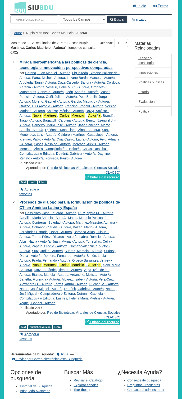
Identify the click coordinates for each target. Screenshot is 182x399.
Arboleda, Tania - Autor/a (37, 82)
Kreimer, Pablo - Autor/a (37, 139)
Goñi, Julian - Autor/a (61, 97)
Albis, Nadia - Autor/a (35, 241)
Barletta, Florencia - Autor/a (39, 279)
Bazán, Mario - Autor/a (89, 227)
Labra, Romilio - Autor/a (96, 237)
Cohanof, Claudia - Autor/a (51, 227)
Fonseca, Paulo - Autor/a (64, 158)
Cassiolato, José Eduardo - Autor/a (50, 213)
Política (143, 111)
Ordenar (106, 43)
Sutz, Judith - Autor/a (47, 251)
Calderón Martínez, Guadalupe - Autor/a (87, 134)
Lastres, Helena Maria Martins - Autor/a (85, 298)
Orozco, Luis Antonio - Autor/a (41, 106)
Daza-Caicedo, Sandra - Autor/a (81, 82)
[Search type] (82, 19)
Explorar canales (86, 385)
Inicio (139, 6)
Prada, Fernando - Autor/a (51, 260)
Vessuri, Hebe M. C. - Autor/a (67, 87)
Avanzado (139, 19)
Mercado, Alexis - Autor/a (91, 144)
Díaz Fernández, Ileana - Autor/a (58, 270)
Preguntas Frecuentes (143, 385)
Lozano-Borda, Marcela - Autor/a (91, 78)
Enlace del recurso (102, 177)
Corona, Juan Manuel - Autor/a (47, 73)
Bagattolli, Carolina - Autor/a (63, 120)
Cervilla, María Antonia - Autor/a (42, 218)
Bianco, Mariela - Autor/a (50, 275)
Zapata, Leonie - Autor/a (50, 246)
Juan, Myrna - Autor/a (68, 241)
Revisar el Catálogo (88, 380)
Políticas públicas (151, 82)
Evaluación (146, 102)
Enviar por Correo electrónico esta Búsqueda (47, 359)
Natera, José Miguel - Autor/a (40, 289)
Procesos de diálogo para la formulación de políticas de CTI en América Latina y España (69, 205)
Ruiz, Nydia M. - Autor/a (95, 213)
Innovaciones (148, 72)
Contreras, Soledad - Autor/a (53, 222)
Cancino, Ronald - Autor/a (84, 106)
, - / (66, 115)
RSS (62, 354)
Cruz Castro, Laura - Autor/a (77, 139)
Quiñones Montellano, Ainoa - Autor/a (72, 130)
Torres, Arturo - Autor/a (70, 284)
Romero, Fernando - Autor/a (64, 256)
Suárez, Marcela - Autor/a (83, 251)
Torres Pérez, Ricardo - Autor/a (54, 237)
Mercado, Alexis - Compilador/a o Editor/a (50, 149)
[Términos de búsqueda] (34, 19)
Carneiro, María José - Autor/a (54, 125)
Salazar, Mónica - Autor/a (65, 111)
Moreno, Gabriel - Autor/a (50, 101)
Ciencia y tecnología (146, 60)
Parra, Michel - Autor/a (48, 78)
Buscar (117, 19)
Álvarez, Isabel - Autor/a (79, 279)
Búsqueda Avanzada (35, 391)
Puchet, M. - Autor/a (104, 284)
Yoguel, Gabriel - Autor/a (37, 303)
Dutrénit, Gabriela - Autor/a (76, 153)
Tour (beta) (82, 390)
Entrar (160, 6)
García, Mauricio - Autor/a (90, 101)
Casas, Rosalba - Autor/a (52, 144)
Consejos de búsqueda (144, 380)
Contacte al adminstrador (145, 390)
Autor (18, 33)
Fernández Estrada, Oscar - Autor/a (45, 232)
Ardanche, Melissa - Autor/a (90, 275)
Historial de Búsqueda (36, 386)
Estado (143, 92)
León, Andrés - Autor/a (82, 92)
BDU (19, 7)
